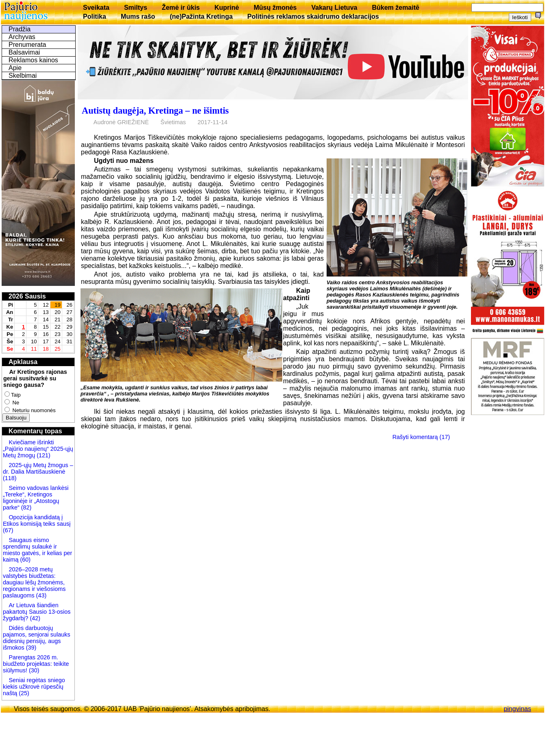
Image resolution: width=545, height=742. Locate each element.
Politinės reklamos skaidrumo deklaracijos (313, 16)
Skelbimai (23, 75)
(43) (41, 595)
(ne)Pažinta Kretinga (201, 16)
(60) (24, 559)
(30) (33, 670)
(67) (8, 530)
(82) (26, 507)
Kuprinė (226, 7)
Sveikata (96, 7)
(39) (30, 647)
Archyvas (22, 36)
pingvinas (517, 708)
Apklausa (23, 361)
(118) (10, 478)
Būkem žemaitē (395, 7)
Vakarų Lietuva (334, 7)
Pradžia (20, 29)
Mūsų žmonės (275, 7)
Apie (15, 67)
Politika (94, 16)
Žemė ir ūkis (181, 7)
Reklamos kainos (33, 60)
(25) (23, 693)
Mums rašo (138, 16)
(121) (43, 455)
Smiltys (135, 7)
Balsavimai (24, 52)
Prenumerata (27, 44)
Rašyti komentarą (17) (421, 437)
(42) (34, 618)
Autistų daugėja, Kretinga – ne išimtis (155, 110)
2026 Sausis (27, 296)
